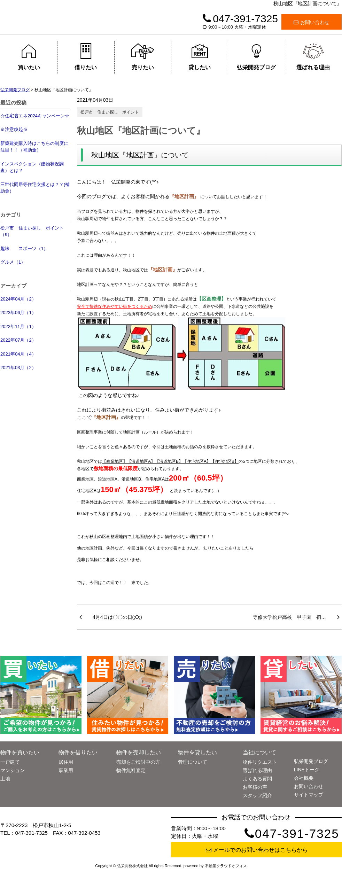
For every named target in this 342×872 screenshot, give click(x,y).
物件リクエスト (260, 762)
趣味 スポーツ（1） (24, 248)
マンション (12, 770)
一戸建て (10, 762)
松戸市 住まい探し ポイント (109, 112)
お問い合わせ (311, 22)
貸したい (199, 56)
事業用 (66, 770)
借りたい (86, 56)
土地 (5, 778)
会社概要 (303, 778)
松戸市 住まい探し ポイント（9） (32, 231)
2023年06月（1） (18, 312)
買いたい (28, 56)
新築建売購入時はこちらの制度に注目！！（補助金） (34, 147)
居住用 (66, 762)
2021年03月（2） (18, 367)
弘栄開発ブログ (256, 56)
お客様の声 (255, 787)
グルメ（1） (12, 262)
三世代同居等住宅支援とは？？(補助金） (35, 188)
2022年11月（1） (18, 326)
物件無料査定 (131, 770)
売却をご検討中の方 (138, 762)
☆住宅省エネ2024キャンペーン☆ (34, 115)
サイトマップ (308, 794)
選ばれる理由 (313, 56)
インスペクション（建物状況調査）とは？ (32, 167)
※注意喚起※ (14, 129)
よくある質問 (257, 778)
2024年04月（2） (18, 299)
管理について (192, 762)
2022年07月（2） (18, 340)
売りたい (142, 56)
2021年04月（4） (18, 354)
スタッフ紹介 (257, 795)
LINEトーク (306, 769)
